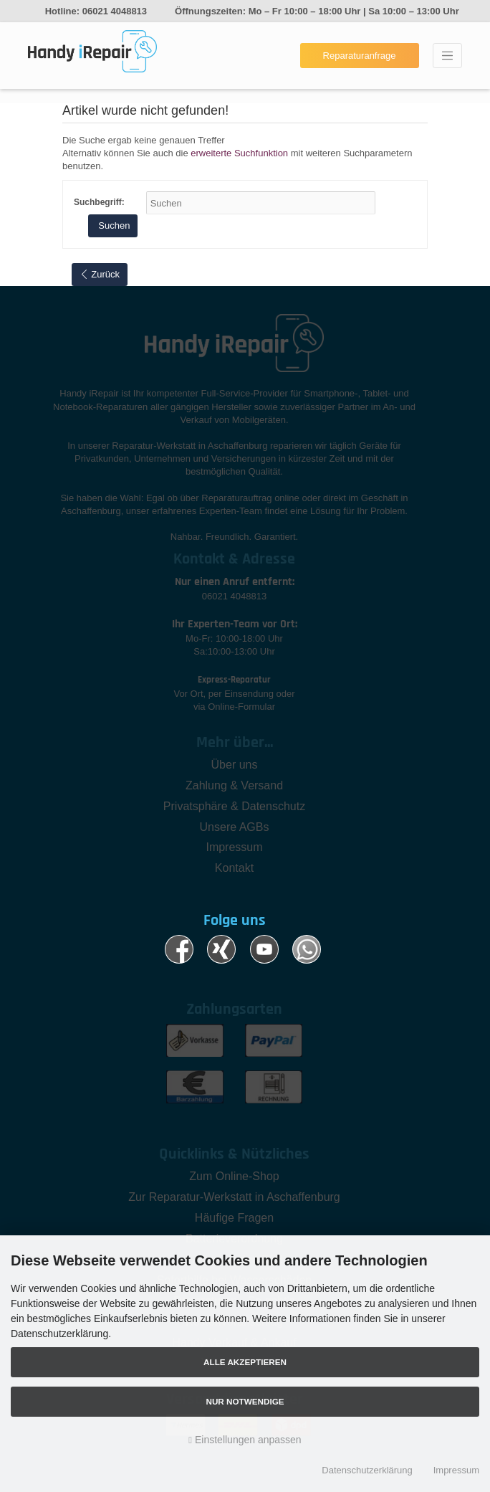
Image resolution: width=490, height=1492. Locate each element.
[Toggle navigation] (447, 56)
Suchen (113, 225)
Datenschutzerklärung (367, 1470)
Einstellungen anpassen (244, 1439)
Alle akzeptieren (245, 1362)
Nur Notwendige (245, 1401)
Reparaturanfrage (359, 55)
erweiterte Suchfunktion (239, 153)
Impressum (456, 1470)
